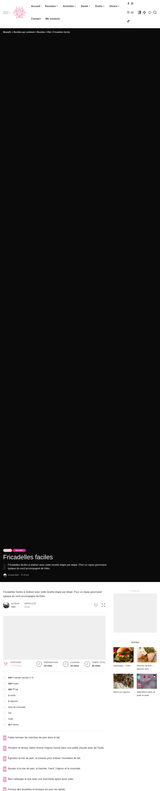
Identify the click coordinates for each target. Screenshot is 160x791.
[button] (104, 604)
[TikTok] (128, 21)
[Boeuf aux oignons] (123, 681)
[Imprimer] (95, 604)
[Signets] (139, 12)
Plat (8, 550)
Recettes (20, 550)
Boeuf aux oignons (121, 692)
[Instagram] (128, 12)
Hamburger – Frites (122, 665)
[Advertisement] (54, 638)
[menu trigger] (7, 12)
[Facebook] (128, 4)
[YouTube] (132, 12)
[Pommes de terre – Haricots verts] (147, 654)
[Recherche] (155, 12)
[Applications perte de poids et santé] (147, 681)
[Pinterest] (132, 4)
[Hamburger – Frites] (123, 654)
